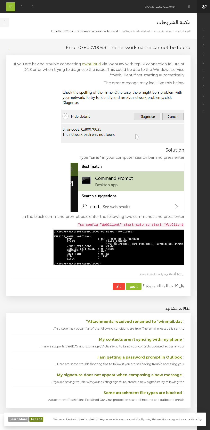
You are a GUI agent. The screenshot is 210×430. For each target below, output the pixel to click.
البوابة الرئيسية (183, 30)
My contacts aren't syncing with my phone (141, 339)
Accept (36, 419)
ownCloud (91, 64)
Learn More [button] (18, 419)
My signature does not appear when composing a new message (120, 375)
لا (118, 286)
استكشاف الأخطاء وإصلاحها (136, 30)
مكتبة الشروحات (162, 30)
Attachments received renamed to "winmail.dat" (135, 321)
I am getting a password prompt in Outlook (140, 357)
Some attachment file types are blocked (144, 393)
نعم (133, 286)
